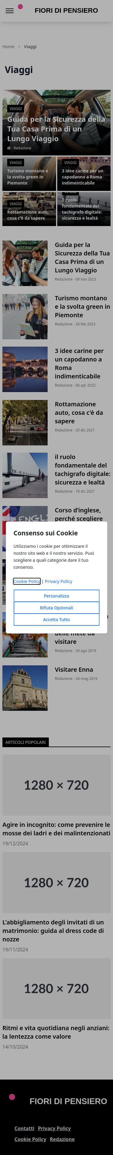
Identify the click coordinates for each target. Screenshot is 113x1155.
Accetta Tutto (56, 619)
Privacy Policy (58, 581)
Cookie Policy (27, 581)
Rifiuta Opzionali (56, 608)
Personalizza (56, 596)
